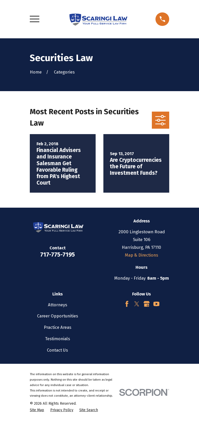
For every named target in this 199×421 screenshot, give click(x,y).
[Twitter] (137, 304)
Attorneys (57, 304)
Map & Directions (141, 255)
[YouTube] (156, 304)
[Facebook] (127, 304)
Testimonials (57, 338)
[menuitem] (37, 410)
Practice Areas (57, 327)
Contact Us (57, 350)
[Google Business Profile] (147, 304)
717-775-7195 (57, 254)
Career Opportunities (57, 315)
